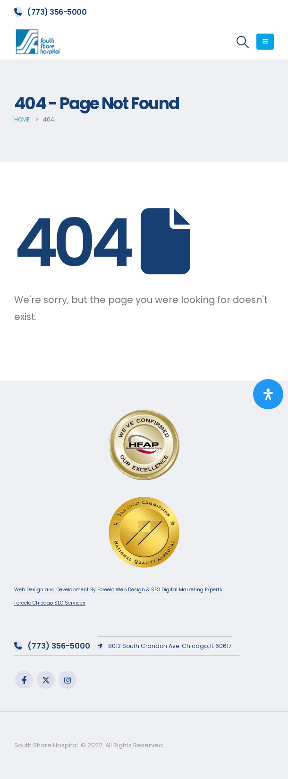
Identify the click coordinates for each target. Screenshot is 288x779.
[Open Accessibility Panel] (268, 394)
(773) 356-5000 (50, 12)
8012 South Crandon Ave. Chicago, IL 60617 (165, 646)
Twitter (46, 680)
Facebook (24, 680)
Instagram (67, 680)
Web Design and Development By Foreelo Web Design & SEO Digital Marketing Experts (118, 589)
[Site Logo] (37, 41)
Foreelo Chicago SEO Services (49, 602)
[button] (243, 42)
